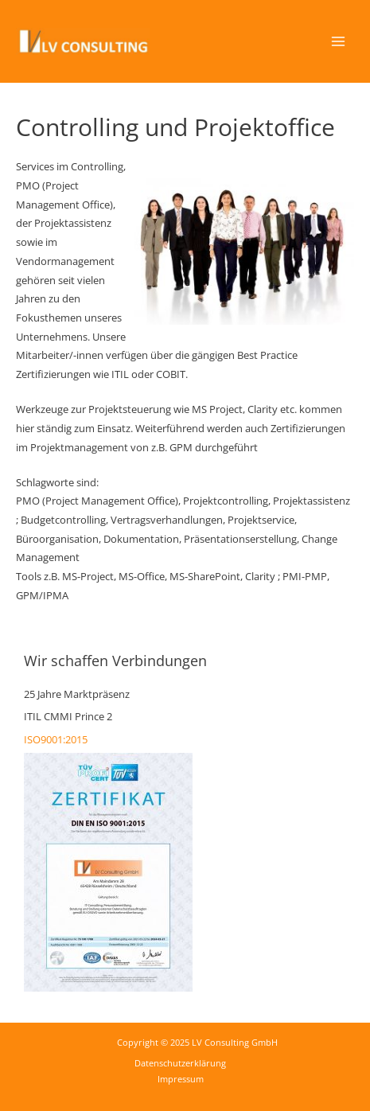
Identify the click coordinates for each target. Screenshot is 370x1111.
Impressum (181, 1079)
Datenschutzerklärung (180, 1063)
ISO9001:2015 (56, 739)
